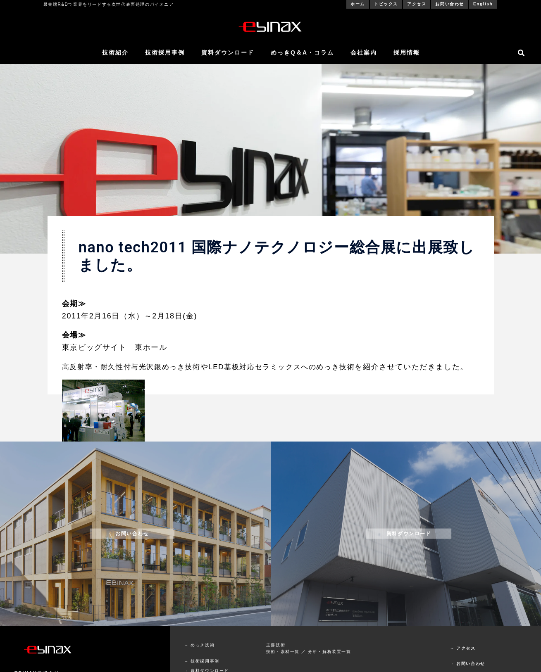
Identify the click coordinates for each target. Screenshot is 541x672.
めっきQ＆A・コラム (302, 52)
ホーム (357, 4)
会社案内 (363, 52)
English (483, 4)
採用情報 (406, 52)
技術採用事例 (165, 52)
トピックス (386, 4)
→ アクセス (463, 660)
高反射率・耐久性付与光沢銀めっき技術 (135, 367)
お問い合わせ (449, 4)
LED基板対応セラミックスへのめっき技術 (293, 367)
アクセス (416, 4)
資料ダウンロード (227, 52)
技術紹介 (115, 52)
